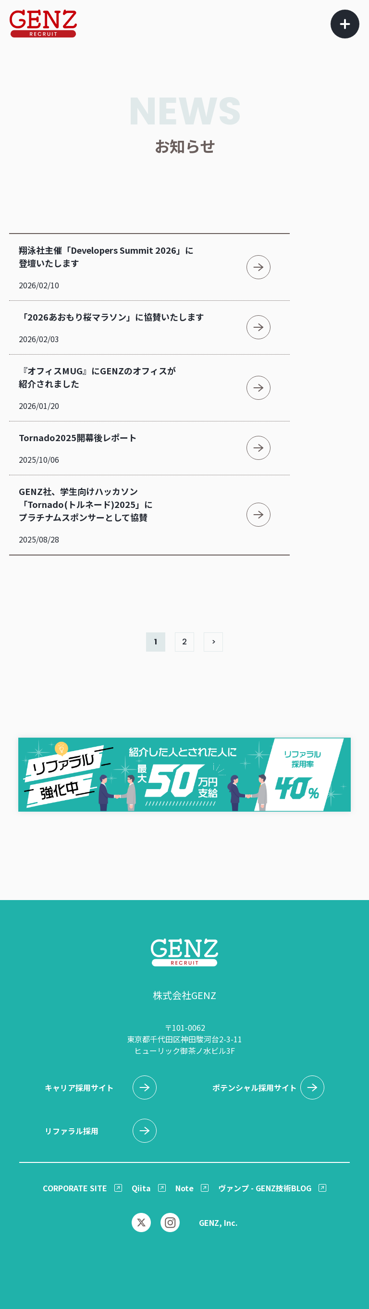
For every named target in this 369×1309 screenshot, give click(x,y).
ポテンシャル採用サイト (254, 1087)
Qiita (141, 1188)
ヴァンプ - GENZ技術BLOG (264, 1188)
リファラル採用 (71, 1130)
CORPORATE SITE (75, 1188)
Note (184, 1188)
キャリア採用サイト (79, 1087)
